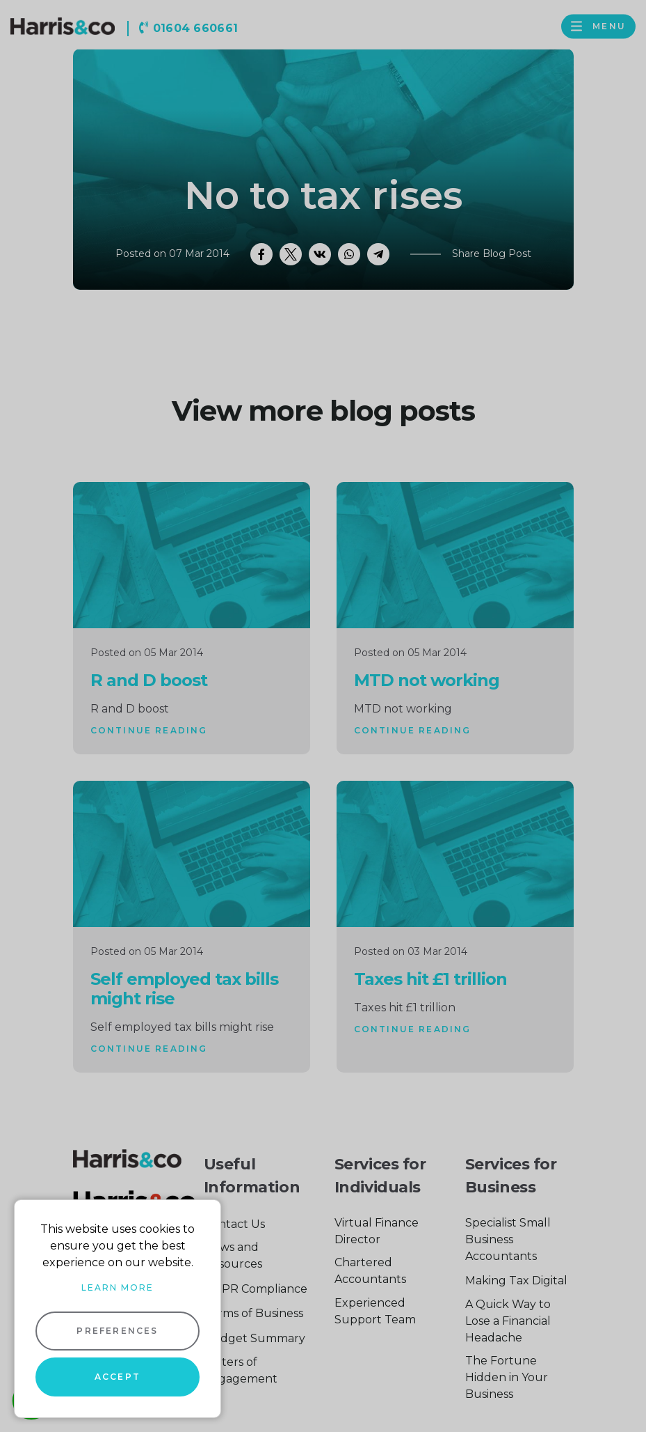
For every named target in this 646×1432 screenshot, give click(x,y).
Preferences (117, 1330)
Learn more (117, 1287)
